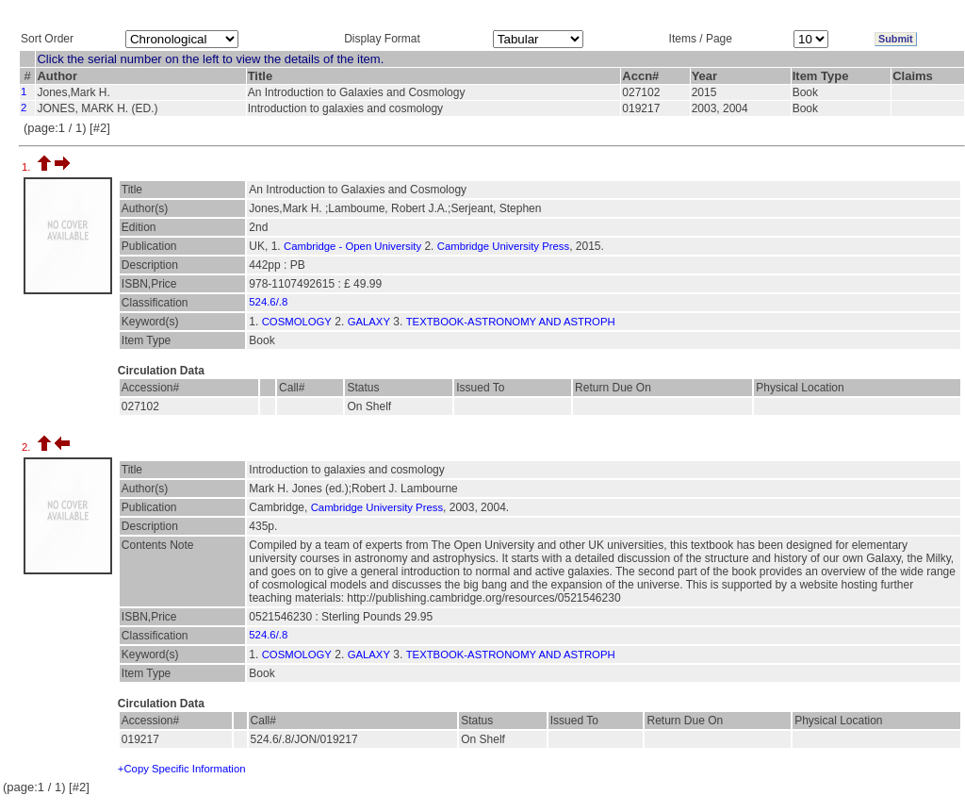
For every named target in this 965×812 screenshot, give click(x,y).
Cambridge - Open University (352, 246)
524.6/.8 (268, 301)
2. (28, 447)
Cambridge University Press (503, 246)
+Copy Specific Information (182, 768)
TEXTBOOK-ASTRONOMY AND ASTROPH (510, 321)
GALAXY (369, 321)
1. (28, 167)
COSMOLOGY (297, 321)
